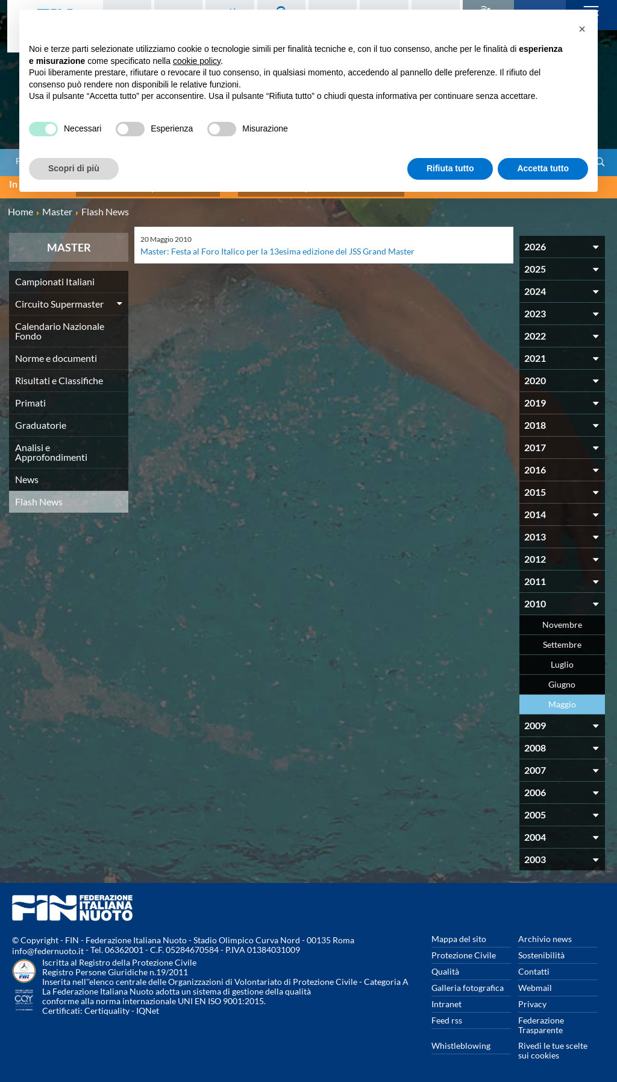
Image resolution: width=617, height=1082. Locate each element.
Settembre (562, 639)
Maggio (562, 699)
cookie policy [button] (197, 61)
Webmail (535, 982)
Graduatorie (40, 419)
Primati (30, 397)
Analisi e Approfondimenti (51, 446)
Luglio (562, 659)
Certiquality (107, 1005)
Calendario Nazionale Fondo (59, 325)
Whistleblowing (460, 1040)
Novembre (562, 619)
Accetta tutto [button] (543, 168)
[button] (582, 29)
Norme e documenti (56, 352)
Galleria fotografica (467, 982)
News (27, 473)
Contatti (534, 966)
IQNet (147, 1005)
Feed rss (446, 1015)
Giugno (561, 679)
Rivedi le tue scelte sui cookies (552, 1045)
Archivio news (545, 933)
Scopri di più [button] (73, 168)
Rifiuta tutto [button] (450, 168)
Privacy (532, 998)
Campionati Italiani (55, 276)
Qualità (445, 966)
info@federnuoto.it (48, 945)
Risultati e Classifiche (59, 375)
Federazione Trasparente (541, 1020)
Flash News (39, 496)
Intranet (446, 998)
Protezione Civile (463, 949)
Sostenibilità (541, 949)
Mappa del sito (458, 933)
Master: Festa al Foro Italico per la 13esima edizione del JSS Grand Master (277, 246)
